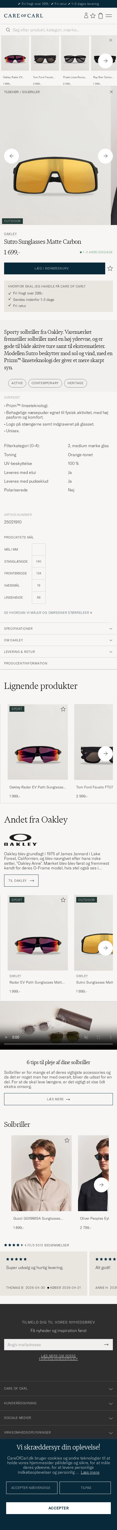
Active (17, 383)
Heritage (75, 383)
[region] (58, 1274)
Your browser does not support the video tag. (58, 1025)
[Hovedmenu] (108, 16)
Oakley (10, 234)
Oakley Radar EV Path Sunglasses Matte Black (12, 77)
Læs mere (55, 1099)
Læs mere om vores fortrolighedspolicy (58, 1357)
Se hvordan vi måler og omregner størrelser (46, 613)
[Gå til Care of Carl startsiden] (23, 16)
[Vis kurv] (100, 16)
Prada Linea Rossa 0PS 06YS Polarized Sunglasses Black (74, 77)
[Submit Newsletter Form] (106, 1344)
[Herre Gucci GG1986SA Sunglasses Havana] (41, 1173)
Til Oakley (21, 881)
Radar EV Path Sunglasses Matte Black (36, 982)
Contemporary (45, 383)
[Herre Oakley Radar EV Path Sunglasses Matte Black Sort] (15, 53)
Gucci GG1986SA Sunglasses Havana (36, 1218)
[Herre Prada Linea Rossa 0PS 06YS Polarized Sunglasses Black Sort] (75, 53)
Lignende (41, 685)
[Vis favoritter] (92, 15)
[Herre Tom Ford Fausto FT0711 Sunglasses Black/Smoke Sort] (45, 53)
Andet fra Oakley (36, 819)
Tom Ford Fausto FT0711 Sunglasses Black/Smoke (44, 77)
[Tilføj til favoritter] (62, 710)
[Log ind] (86, 16)
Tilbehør (11, 92)
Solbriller (31, 92)
